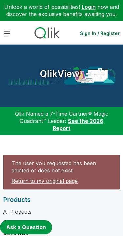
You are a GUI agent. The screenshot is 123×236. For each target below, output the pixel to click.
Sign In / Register (100, 33)
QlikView (60, 73)
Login (89, 7)
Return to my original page (44, 181)
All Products (17, 211)
